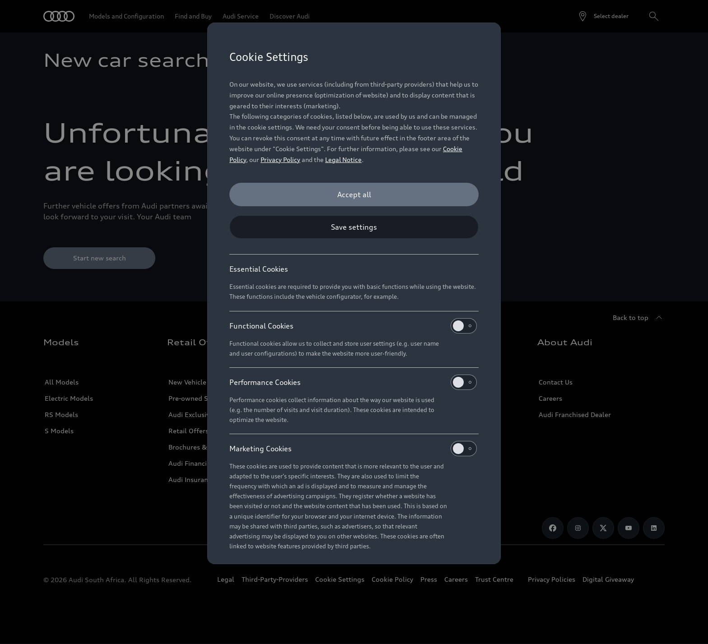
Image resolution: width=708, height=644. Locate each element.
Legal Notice (343, 159)
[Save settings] (354, 227)
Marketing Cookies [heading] (353, 448)
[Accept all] (354, 194)
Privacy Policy (280, 159)
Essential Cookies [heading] (258, 268)
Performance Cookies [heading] (353, 382)
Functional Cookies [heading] (353, 325)
